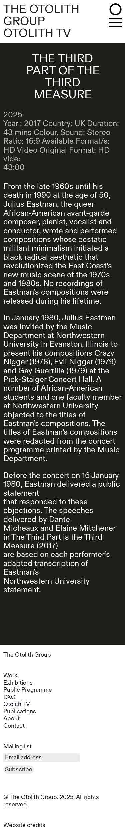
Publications (19, 711)
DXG (9, 697)
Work (10, 675)
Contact (14, 726)
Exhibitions (18, 683)
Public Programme (27, 690)
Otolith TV (16, 704)
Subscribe (18, 769)
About (11, 718)
